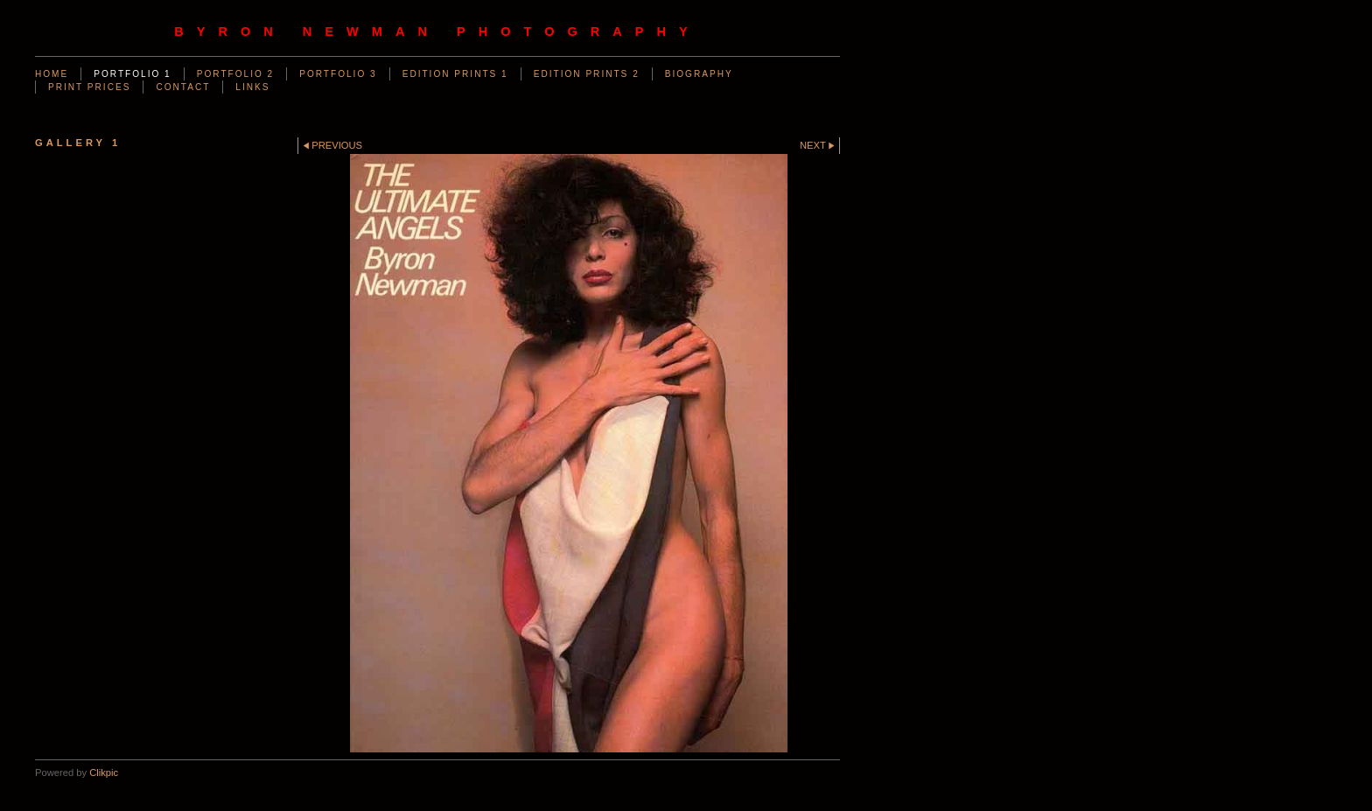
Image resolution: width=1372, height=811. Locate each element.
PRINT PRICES (89, 87)
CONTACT (183, 87)
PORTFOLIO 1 (132, 74)
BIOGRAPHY (699, 74)
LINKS (252, 87)
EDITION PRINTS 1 (455, 74)
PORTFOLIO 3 (337, 74)
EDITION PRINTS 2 (587, 74)
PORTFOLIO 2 (235, 74)
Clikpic (103, 772)
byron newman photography (437, 31)
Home (51, 74)
